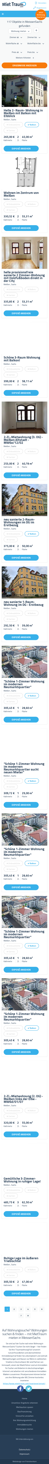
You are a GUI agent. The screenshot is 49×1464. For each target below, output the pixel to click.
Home (24, 1398)
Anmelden (40, 2)
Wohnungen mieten (24, 1428)
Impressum (24, 1453)
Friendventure (31, 1461)
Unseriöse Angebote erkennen (24, 1402)
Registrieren (39, 7)
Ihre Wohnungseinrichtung (24, 1420)
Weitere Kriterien (23, 57)
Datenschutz (24, 1449)
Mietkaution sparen (24, 1407)
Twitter (28, 1388)
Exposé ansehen (21, 148)
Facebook (20, 1388)
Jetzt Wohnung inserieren (41, 14)
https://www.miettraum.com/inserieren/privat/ (24, 1383)
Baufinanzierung (24, 1411)
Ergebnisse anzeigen (25, 65)
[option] (24, 91)
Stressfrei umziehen (24, 1415)
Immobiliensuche (24, 1424)
